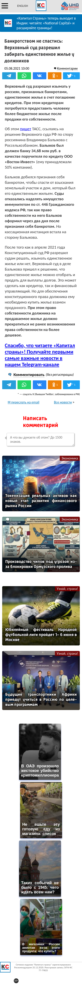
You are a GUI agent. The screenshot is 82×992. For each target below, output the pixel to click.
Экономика (69, 458)
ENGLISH (22, 6)
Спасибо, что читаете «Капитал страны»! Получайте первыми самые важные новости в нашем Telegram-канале (40, 355)
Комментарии (67, 68)
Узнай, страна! (67, 589)
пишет (25, 128)
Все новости (63, 402)
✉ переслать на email (23, 402)
